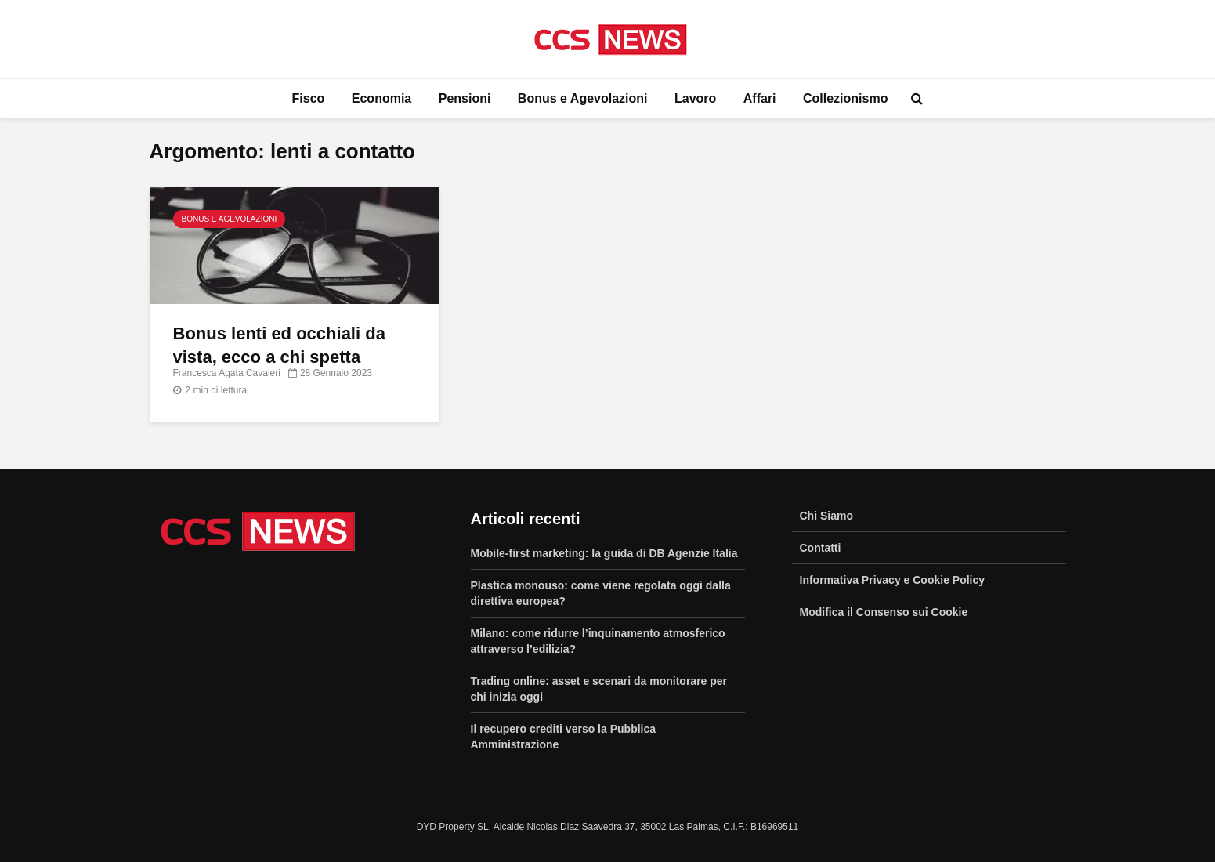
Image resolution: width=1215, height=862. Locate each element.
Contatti (820, 547)
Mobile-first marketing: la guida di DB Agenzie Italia (604, 553)
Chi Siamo (826, 515)
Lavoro (695, 98)
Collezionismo (845, 98)
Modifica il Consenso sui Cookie (884, 612)
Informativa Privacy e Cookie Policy (892, 580)
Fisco (308, 98)
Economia (381, 98)
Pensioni (465, 98)
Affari (759, 98)
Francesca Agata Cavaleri (226, 373)
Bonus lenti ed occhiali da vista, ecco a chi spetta (279, 345)
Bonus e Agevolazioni (583, 98)
